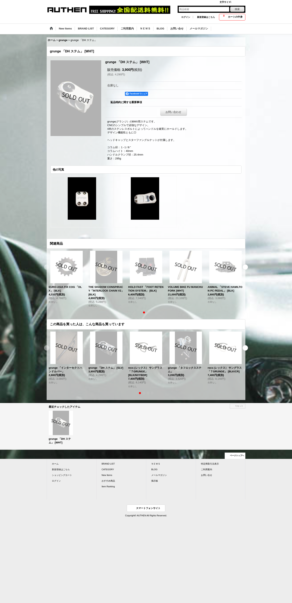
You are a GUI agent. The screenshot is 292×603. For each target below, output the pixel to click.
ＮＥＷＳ (155, 464)
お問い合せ (206, 475)
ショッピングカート (62, 475)
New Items (107, 475)
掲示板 (154, 481)
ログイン (185, 17)
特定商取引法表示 (210, 464)
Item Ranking (108, 486)
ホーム (55, 464)
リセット (239, 406)
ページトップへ (237, 455)
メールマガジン (159, 475)
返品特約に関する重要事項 (126, 102)
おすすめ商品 (108, 481)
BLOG (154, 469)
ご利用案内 (206, 469)
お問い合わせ (173, 111)
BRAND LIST (108, 464)
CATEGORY (108, 469)
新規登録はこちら (206, 17)
